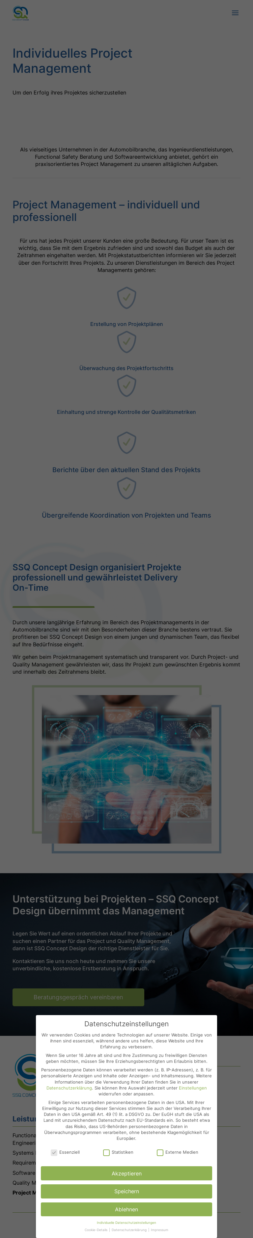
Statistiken (118, 1152)
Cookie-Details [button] (96, 1230)
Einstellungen (193, 1087)
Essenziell (65, 1152)
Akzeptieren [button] (127, 1173)
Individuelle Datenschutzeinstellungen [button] (126, 1223)
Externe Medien (177, 1152)
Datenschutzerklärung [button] (130, 1230)
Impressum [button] (159, 1230)
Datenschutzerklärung (69, 1087)
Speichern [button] (126, 1191)
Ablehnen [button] (126, 1209)
